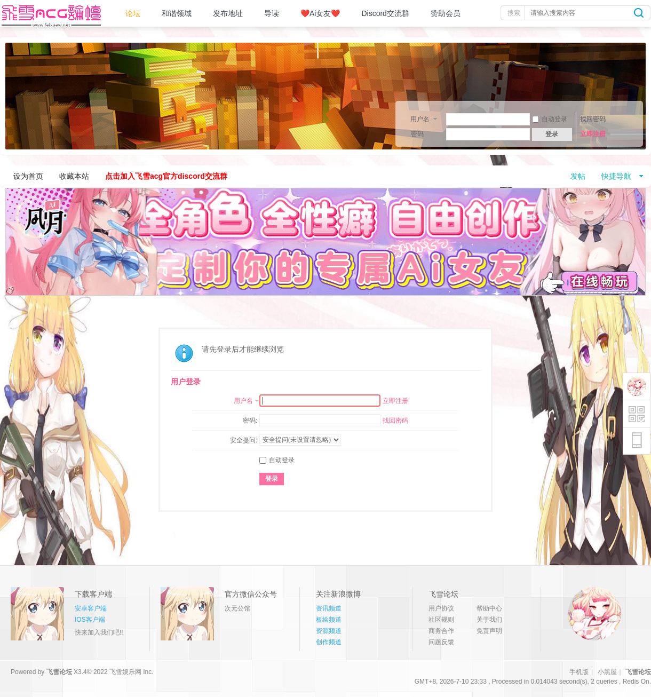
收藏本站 (74, 176)
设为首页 (28, 176)
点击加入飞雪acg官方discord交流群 (166, 176)
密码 (417, 134)
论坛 (132, 13)
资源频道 (329, 631)
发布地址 (228, 13)
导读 (271, 13)
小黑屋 (607, 672)
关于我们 (489, 619)
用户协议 (441, 608)
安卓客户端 (91, 608)
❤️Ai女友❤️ (320, 13)
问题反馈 (441, 642)
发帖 (577, 176)
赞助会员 (446, 13)
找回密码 (593, 119)
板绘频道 (329, 619)
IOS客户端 (90, 619)
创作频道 (329, 642)
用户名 (420, 119)
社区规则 (441, 619)
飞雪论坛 (59, 672)
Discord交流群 (385, 13)
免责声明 (489, 631)
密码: (250, 420)
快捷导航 (616, 176)
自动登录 (549, 119)
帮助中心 (489, 608)
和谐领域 (177, 13)
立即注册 (593, 134)
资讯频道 (329, 608)
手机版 (579, 672)
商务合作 (441, 631)
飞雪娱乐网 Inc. (131, 672)
